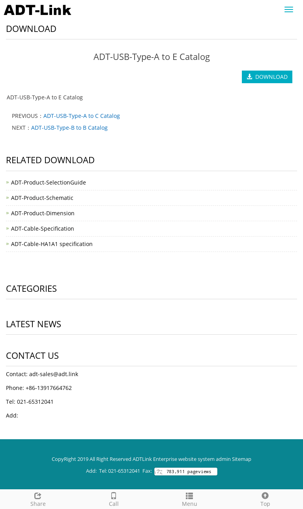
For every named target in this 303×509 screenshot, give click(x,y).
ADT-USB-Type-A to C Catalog (81, 115)
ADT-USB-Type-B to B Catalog (69, 127)
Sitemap (241, 458)
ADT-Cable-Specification (42, 228)
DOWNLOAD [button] (267, 76)
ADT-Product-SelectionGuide (48, 182)
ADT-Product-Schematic (42, 197)
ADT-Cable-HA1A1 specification (52, 244)
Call (114, 498)
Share (38, 498)
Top (265, 498)
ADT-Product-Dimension (43, 213)
